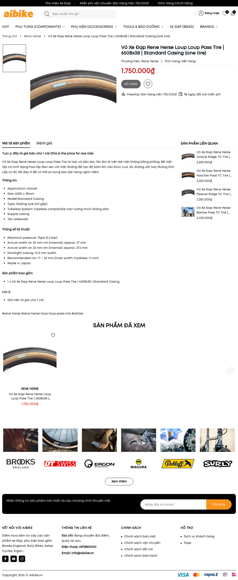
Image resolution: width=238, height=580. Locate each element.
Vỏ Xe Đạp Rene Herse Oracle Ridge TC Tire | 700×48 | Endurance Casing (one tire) (214, 154)
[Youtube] (13, 559)
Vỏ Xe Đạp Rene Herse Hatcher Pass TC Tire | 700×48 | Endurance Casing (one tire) (214, 173)
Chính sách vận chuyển (142, 543)
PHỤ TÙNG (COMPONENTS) (40, 26)
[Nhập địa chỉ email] (186, 504)
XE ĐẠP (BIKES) (182, 26)
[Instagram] (22, 559)
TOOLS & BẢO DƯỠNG (143, 26)
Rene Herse (149, 61)
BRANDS (209, 26)
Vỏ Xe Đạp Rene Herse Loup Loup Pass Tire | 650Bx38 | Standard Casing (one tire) (30, 396)
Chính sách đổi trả (138, 549)
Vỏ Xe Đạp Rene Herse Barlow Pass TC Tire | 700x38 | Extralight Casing (214, 210)
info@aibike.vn (82, 553)
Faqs (187, 543)
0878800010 (87, 547)
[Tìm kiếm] (47, 14)
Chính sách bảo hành (140, 555)
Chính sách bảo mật (140, 536)
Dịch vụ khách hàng (199, 536)
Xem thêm (119, 481)
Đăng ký (219, 504)
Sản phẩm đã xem (119, 325)
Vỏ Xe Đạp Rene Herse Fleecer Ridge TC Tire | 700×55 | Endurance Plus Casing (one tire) (215, 191)
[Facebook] (5, 559)
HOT (5, 26)
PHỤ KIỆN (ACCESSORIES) (94, 26)
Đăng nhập (212, 13)
